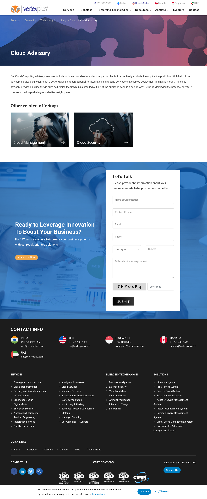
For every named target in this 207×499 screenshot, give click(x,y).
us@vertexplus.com (79, 346)
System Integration (72, 399)
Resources (143, 9)
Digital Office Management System (175, 421)
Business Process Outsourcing (78, 408)
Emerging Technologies (115, 9)
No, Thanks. (161, 491)
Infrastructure (21, 395)
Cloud (73, 20)
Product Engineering (24, 417)
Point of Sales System (168, 391)
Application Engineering (26, 413)
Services (70, 9)
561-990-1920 (102, 3)
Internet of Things (118, 404)
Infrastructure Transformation (78, 395)
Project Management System (172, 408)
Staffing (66, 413)
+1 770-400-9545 (179, 342)
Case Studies (94, 449)
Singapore (178, 3)
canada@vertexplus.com (183, 346)
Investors (180, 9)
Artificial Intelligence (119, 399)
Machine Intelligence (120, 382)
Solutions (88, 9)
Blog (77, 449)
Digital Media (20, 404)
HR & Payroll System (168, 386)
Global (121, 3)
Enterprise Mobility (23, 408)
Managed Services (71, 391)
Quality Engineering (24, 426)
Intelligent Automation (73, 382)
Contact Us (172, 470)
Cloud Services (69, 386)
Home (17, 449)
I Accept (144, 491)
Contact (194, 9)
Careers (48, 449)
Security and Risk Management (30, 391)
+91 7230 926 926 (30, 342)
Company (32, 449)
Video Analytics (117, 395)
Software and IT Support (75, 421)
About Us (162, 9)
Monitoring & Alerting (73, 404)
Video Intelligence (166, 382)
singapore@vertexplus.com (129, 346)
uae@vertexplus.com (32, 356)
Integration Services (24, 421)
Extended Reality (117, 386)
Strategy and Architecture (27, 382)
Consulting (31, 20)
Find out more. (100, 494)
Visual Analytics (117, 391)
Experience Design (23, 399)
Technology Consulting (53, 20)
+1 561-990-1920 (78, 342)
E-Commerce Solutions (169, 395)
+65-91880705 (123, 342)
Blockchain (115, 408)
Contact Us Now (26, 257)
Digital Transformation (26, 386)
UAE (195, 3)
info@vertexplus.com (32, 346)
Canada (160, 3)
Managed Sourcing (71, 417)
